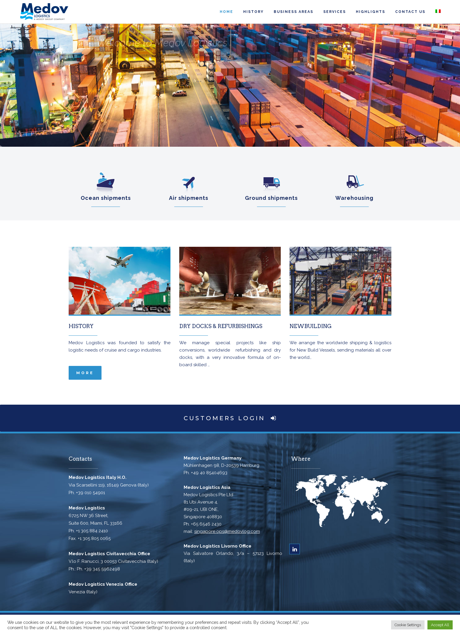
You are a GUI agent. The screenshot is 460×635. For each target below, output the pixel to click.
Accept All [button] (440, 625)
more (85, 373)
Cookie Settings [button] (408, 625)
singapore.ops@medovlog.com (227, 531)
